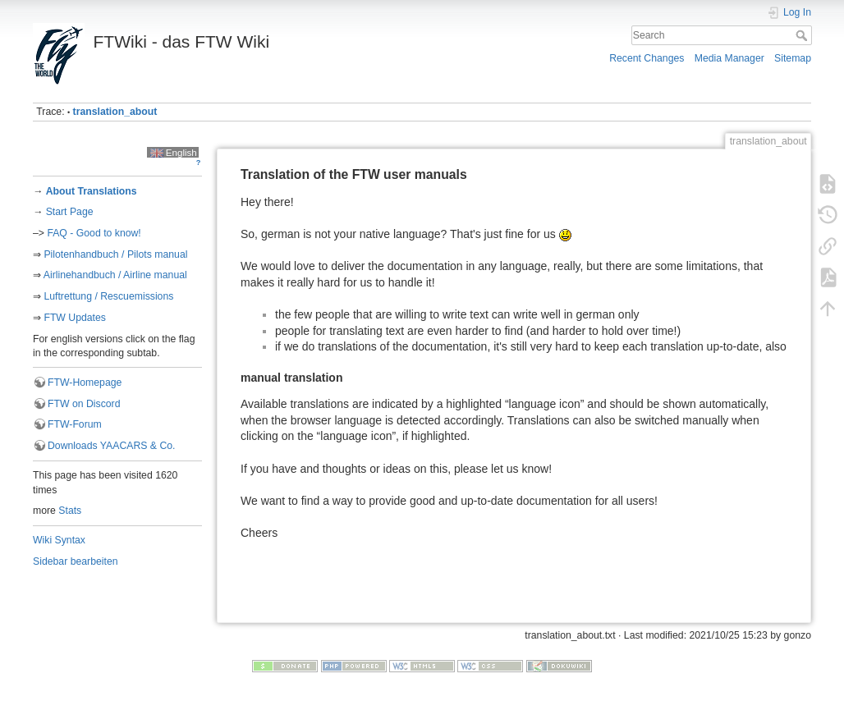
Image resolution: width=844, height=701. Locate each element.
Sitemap (792, 58)
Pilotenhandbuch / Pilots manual (115, 254)
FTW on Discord (84, 404)
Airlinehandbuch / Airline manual (115, 275)
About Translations (90, 191)
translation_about (115, 111)
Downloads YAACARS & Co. (111, 445)
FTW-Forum (75, 424)
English (173, 152)
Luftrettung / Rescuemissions (108, 296)
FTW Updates (75, 317)
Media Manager (729, 58)
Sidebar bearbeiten (75, 561)
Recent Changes (646, 58)
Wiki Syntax (59, 540)
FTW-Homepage (85, 382)
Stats (69, 510)
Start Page (70, 212)
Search (803, 35)
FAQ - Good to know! (93, 233)
